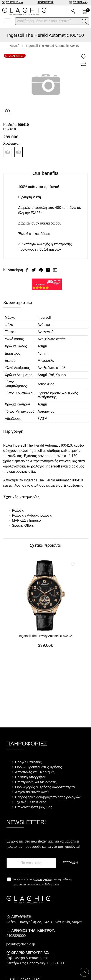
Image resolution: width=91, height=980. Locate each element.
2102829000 (16, 936)
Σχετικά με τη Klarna (30, 802)
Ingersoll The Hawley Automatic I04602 (45, 636)
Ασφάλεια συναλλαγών (32, 792)
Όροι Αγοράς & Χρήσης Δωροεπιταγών (45, 787)
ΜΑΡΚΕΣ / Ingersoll (27, 520)
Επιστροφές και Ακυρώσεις (36, 782)
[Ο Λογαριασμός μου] (73, 11)
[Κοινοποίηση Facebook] (27, 270)
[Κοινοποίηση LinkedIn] (48, 270)
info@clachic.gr (23, 944)
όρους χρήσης (44, 879)
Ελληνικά (80, 2)
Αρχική (14, 45)
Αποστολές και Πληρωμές (35, 772)
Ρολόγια (18, 510)
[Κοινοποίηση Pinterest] (41, 270)
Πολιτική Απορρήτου (30, 777)
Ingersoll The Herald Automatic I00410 (52, 45)
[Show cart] (85, 11)
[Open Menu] (7, 21)
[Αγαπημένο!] (84, 57)
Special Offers (23, 525)
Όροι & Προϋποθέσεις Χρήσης (38, 767)
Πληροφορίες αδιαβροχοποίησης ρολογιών (48, 797)
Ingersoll (44, 317)
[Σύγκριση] (84, 65)
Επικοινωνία (14, 2)
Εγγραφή (70, 863)
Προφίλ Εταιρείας (28, 762)
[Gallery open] (8, 111)
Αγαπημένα (46, 2)
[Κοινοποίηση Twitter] (34, 270)
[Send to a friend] (55, 270)
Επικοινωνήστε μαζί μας (33, 807)
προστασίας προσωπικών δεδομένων (36, 884)
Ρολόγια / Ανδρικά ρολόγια (32, 515)
